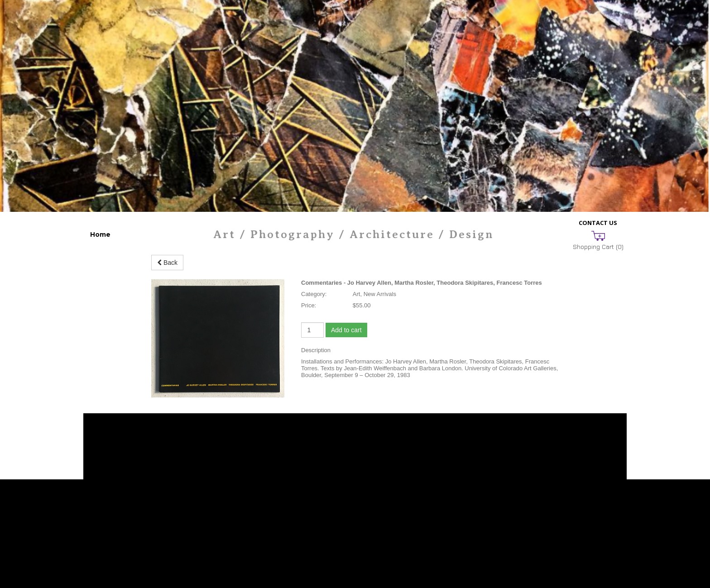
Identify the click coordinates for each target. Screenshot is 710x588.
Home (100, 234)
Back (167, 262)
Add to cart (346, 330)
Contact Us (598, 223)
